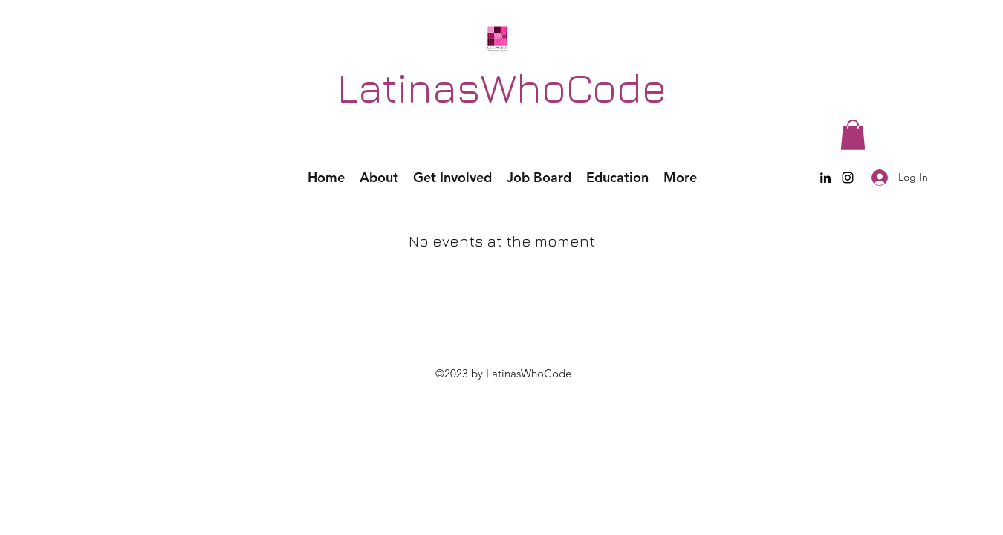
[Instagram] (847, 177)
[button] (853, 135)
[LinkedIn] (825, 177)
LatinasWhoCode (501, 86)
